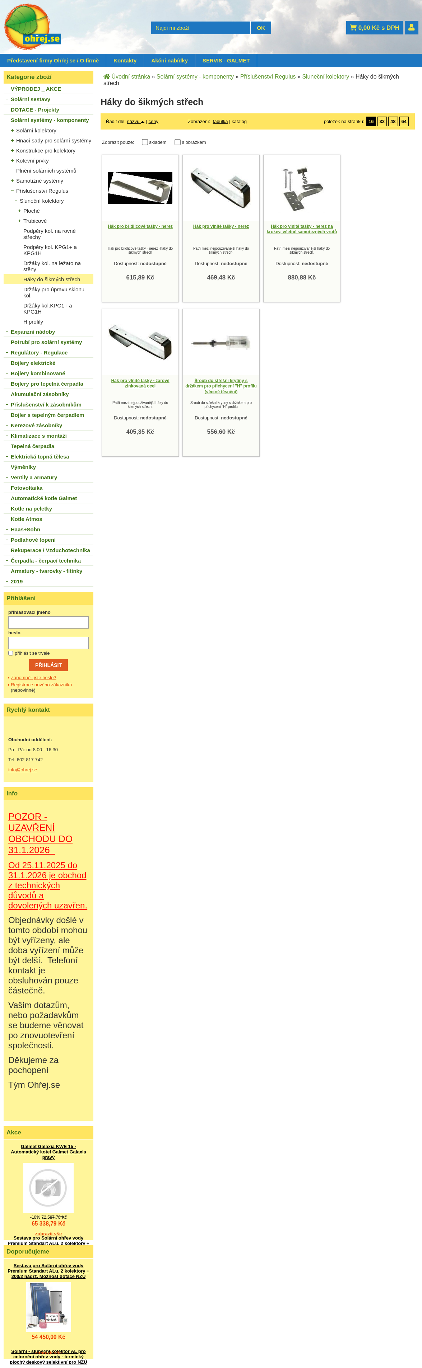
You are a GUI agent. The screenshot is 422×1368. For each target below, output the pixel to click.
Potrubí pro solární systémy (46, 342)
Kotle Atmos (26, 519)
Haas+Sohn (25, 529)
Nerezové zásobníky (36, 425)
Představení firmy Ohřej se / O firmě (53, 60)
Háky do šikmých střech (51, 279)
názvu (136, 121)
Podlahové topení (33, 540)
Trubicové (35, 221)
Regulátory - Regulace (39, 352)
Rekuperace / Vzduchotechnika (50, 550)
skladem (159, 142)
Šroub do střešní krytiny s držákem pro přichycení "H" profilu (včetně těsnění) (221, 386)
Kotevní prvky (32, 161)
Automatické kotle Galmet (44, 498)
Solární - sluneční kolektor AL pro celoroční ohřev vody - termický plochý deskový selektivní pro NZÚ (48, 1357)
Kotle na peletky (31, 509)
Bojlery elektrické (33, 363)
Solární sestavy (30, 99)
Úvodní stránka (130, 77)
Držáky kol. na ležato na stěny (52, 266)
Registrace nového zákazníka (41, 684)
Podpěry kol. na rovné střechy (49, 234)
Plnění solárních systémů (46, 171)
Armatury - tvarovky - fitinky (46, 571)
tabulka (220, 121)
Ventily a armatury (34, 477)
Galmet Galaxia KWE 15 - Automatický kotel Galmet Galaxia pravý (48, 1152)
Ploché (31, 211)
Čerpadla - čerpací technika (46, 561)
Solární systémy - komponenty (50, 120)
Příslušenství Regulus (42, 191)
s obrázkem (194, 142)
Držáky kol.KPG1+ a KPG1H (47, 308)
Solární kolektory (36, 130)
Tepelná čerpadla (32, 446)
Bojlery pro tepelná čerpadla (47, 384)
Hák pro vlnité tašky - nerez (221, 226)
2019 (17, 581)
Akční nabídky (169, 60)
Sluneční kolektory (42, 201)
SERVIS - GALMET (226, 60)
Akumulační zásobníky (40, 394)
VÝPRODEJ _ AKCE (36, 89)
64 (404, 121)
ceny (153, 121)
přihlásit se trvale (32, 653)
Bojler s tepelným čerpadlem (47, 415)
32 (382, 121)
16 (371, 121)
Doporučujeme (27, 1251)
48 (392, 121)
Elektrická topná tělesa (40, 456)
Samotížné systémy (39, 181)
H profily (33, 322)
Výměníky (23, 467)
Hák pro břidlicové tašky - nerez (140, 226)
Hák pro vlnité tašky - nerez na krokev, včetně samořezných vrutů (302, 229)
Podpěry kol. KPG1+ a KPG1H (50, 250)
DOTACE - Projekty (35, 110)
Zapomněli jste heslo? (33, 677)
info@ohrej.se (22, 769)
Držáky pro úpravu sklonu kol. (53, 292)
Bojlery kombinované (38, 373)
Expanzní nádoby (33, 332)
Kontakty (124, 60)
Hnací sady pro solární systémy (53, 140)
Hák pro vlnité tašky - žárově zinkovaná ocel (140, 383)
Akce (13, 1132)
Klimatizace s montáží (39, 436)
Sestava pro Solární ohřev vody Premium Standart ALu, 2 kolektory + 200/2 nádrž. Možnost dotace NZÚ (48, 1243)
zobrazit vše (48, 1233)
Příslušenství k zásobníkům (46, 404)
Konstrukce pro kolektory (45, 150)
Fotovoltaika (26, 488)
